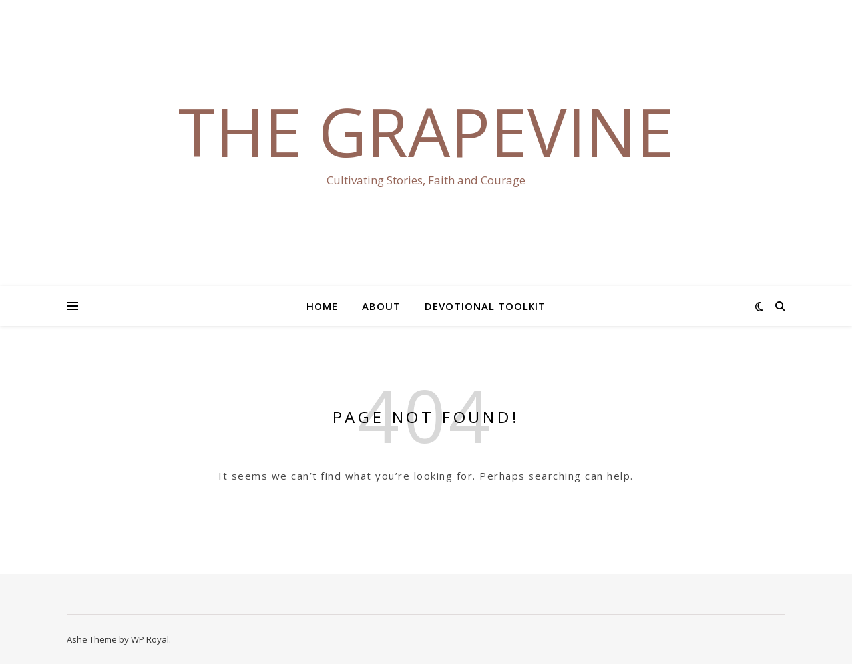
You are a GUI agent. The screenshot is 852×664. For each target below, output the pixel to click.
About (381, 306)
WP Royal (150, 639)
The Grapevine (426, 131)
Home (322, 306)
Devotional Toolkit (485, 306)
